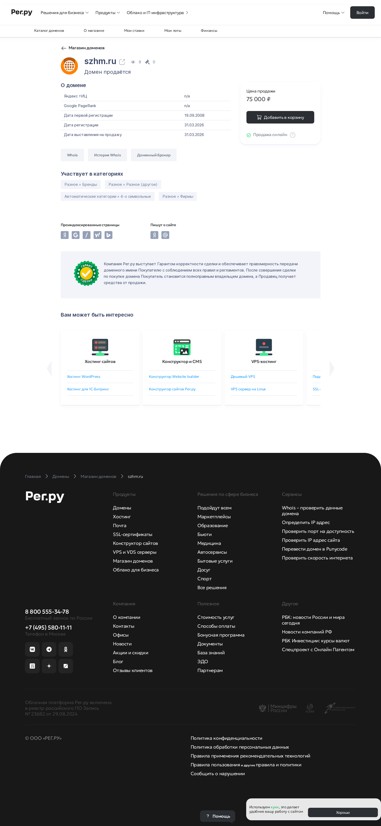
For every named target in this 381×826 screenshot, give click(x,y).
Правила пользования (215, 765)
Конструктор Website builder (174, 376)
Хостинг (122, 517)
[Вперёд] (332, 368)
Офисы (120, 635)
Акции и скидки (130, 653)
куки (275, 807)
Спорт (204, 579)
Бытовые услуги (214, 561)
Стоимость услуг (215, 617)
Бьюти (204, 534)
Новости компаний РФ (307, 632)
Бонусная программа (221, 635)
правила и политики (278, 765)
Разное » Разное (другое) (133, 184)
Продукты (107, 12)
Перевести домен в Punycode (314, 549)
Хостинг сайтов (100, 361)
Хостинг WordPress (83, 376)
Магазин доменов (87, 47)
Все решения (211, 587)
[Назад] (49, 368)
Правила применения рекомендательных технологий (250, 756)
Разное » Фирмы (177, 196)
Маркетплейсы (214, 517)
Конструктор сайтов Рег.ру (172, 389)
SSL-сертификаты (132, 534)
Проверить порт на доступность (318, 531)
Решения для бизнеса (65, 12)
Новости (122, 644)
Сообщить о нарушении (218, 773)
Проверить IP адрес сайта (311, 540)
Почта (119, 525)
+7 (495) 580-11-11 (48, 627)
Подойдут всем (214, 508)
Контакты (123, 626)
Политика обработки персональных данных (240, 747)
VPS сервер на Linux (248, 389)
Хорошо (343, 812)
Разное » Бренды (80, 184)
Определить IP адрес (306, 522)
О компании (126, 617)
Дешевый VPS (243, 376)
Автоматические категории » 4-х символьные (107, 196)
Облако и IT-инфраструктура (158, 12)
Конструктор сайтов (135, 543)
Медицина (209, 543)
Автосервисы (212, 552)
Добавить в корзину (284, 117)
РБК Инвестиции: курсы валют (315, 641)
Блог (118, 661)
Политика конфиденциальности (226, 738)
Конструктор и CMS (182, 361)
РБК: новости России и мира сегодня (313, 620)
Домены (122, 508)
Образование (212, 525)
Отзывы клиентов (133, 670)
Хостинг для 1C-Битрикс (88, 389)
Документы (210, 644)
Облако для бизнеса (136, 570)
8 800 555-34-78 (47, 611)
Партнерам (210, 670)
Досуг (203, 570)
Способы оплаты (216, 626)
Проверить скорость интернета (317, 558)
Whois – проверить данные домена (312, 510)
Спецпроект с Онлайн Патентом (318, 649)
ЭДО (202, 661)
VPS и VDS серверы (134, 552)
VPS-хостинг (263, 361)
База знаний (211, 653)
